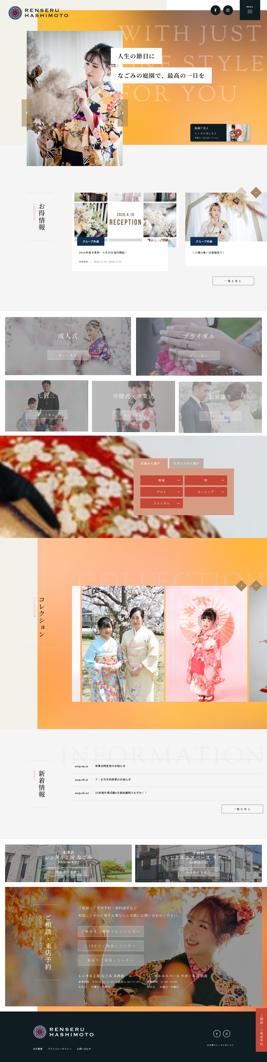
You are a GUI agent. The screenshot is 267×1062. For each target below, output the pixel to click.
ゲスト (161, 492)
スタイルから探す (186, 463)
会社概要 (38, 1046)
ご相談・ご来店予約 (261, 1030)
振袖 (161, 480)
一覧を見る (233, 281)
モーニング (206, 492)
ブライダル (161, 503)
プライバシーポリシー (60, 1046)
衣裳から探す (151, 463)
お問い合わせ (84, 1046)
